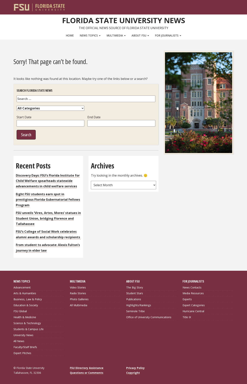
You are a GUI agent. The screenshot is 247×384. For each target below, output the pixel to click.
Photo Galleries (79, 299)
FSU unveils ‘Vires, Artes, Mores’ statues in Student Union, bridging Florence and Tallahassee (48, 218)
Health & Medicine (25, 317)
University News (23, 335)
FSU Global (20, 311)
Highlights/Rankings (138, 305)
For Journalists (168, 35)
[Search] (228, 6)
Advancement (22, 287)
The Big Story (134, 287)
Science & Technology (27, 323)
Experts (187, 299)
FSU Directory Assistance (86, 368)
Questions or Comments (86, 373)
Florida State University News (123, 20)
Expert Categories (194, 305)
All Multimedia (78, 305)
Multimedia (116, 35)
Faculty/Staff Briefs (25, 347)
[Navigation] (233, 6)
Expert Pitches (22, 353)
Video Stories (78, 287)
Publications (133, 299)
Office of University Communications (148, 317)
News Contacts (192, 287)
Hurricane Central (193, 311)
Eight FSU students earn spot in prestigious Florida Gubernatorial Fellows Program (48, 199)
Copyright (133, 373)
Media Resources (193, 293)
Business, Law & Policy (28, 299)
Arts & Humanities (25, 293)
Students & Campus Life (29, 329)
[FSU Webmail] (222, 6)
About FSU (140, 35)
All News (19, 341)
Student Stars (134, 293)
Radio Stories (78, 293)
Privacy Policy (135, 368)
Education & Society (26, 305)
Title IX (187, 317)
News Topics (90, 35)
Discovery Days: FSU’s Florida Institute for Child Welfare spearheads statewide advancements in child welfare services (48, 181)
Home (70, 35)
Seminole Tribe (135, 311)
